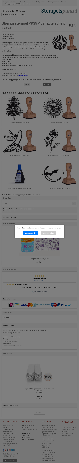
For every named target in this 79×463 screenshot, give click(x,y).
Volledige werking (30, 233)
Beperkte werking (48, 233)
